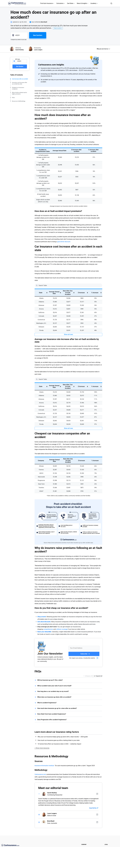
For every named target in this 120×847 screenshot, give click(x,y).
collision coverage (61, 629)
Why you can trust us (102, 49)
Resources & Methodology (18, 101)
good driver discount (63, 241)
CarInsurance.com (40, 774)
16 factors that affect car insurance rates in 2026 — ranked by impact (59, 744)
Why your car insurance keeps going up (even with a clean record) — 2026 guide (63, 737)
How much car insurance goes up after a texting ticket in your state (59, 740)
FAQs (13, 97)
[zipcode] (19, 35)
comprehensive (48, 629)
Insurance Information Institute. (44, 765)
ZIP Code (17, 59)
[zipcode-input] (21, 61)
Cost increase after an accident (20, 79)
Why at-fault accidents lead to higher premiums (19, 93)
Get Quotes (19, 66)
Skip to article (58, 28)
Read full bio (92, 808)
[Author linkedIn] (97, 794)
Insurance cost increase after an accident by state (19, 83)
